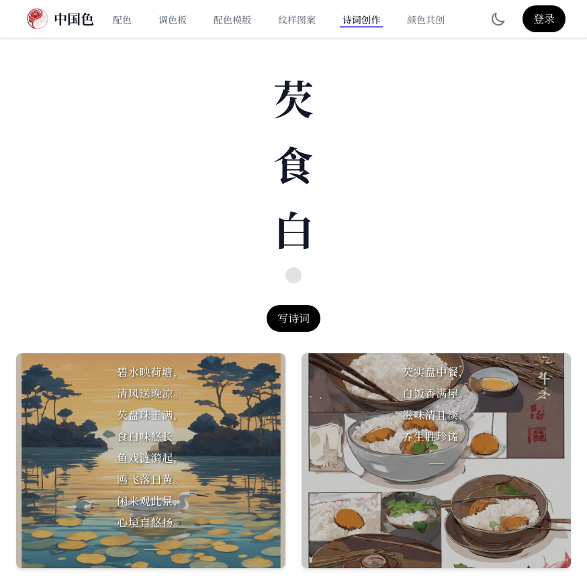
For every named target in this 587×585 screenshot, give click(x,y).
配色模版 (232, 19)
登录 (544, 18)
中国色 (74, 18)
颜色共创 (426, 19)
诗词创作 (361, 19)
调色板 (173, 19)
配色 (122, 19)
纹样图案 (297, 19)
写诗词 (293, 318)
